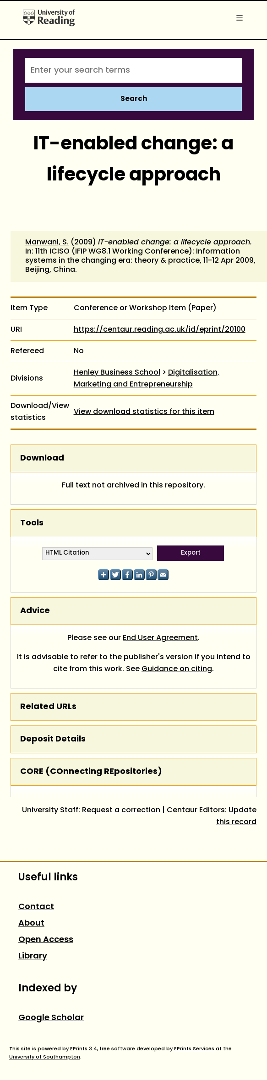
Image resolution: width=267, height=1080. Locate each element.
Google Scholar (51, 1018)
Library (32, 956)
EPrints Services (194, 1049)
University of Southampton (44, 1057)
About (31, 923)
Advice (35, 611)
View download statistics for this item (144, 412)
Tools (32, 523)
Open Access (45, 940)
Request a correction (121, 810)
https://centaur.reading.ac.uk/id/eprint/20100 (159, 330)
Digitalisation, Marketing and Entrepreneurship (146, 379)
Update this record (236, 816)
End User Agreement (160, 638)
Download (42, 458)
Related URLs (48, 707)
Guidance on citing (177, 669)
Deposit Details (53, 739)
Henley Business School (117, 373)
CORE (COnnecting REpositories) (91, 772)
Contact (36, 907)
